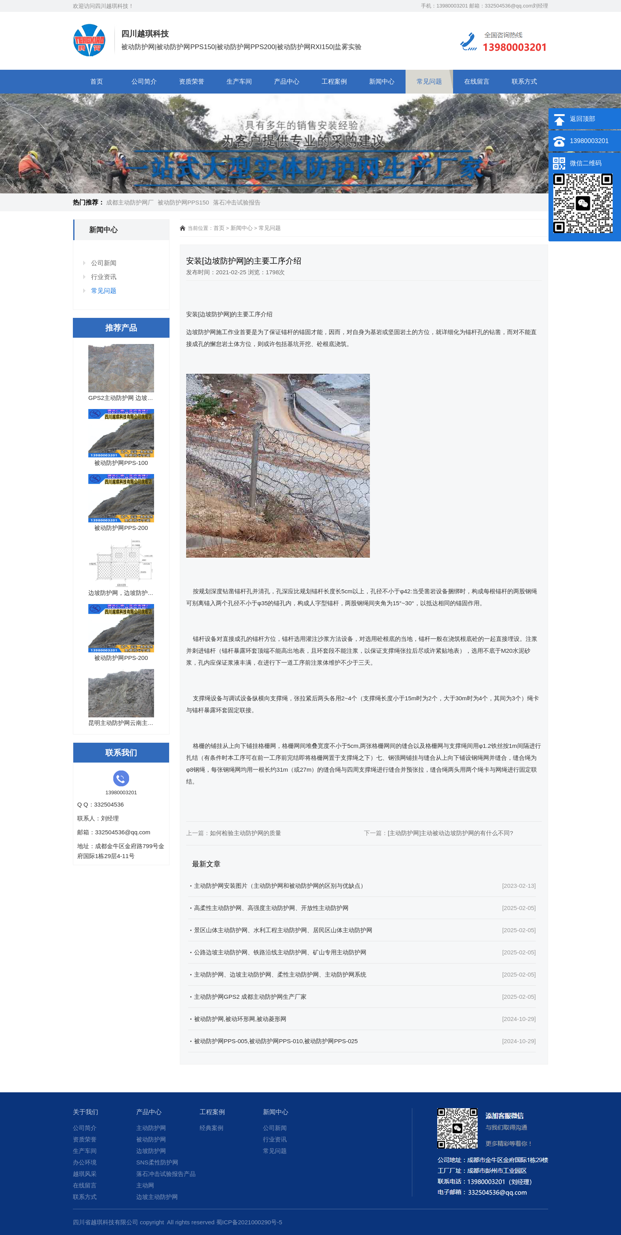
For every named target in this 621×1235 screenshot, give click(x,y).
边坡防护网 (151, 1150)
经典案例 (211, 1127)
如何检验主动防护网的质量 (245, 833)
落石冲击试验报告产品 (166, 1173)
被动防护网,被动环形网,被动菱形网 (240, 1018)
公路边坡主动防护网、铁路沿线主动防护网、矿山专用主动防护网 (280, 952)
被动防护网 (151, 1139)
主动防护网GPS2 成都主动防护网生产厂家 (250, 996)
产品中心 (286, 81)
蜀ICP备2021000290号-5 (249, 1222)
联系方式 (524, 81)
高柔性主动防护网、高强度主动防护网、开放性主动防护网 (271, 907)
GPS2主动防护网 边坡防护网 (126, 397)
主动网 (145, 1185)
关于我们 (85, 1112)
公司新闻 (103, 263)
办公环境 (85, 1162)
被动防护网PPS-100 (121, 462)
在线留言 (477, 81)
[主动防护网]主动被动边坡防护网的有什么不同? (450, 833)
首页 (96, 81)
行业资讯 (103, 276)
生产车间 (239, 81)
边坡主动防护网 (157, 1196)
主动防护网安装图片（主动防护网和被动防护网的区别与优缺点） (280, 885)
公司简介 (144, 81)
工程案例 (334, 81)
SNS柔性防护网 (157, 1162)
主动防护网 (151, 1127)
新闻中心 (381, 81)
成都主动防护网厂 (130, 202)
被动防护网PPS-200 (121, 527)
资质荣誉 (191, 81)
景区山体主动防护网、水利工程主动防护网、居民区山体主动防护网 (283, 930)
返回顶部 (582, 118)
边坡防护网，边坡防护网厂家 (127, 592)
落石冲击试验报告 (237, 202)
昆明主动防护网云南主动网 (124, 722)
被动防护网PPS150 (183, 202)
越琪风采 (85, 1173)
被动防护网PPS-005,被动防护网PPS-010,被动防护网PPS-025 (276, 1041)
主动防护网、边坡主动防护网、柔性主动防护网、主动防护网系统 (280, 974)
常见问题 (429, 81)
